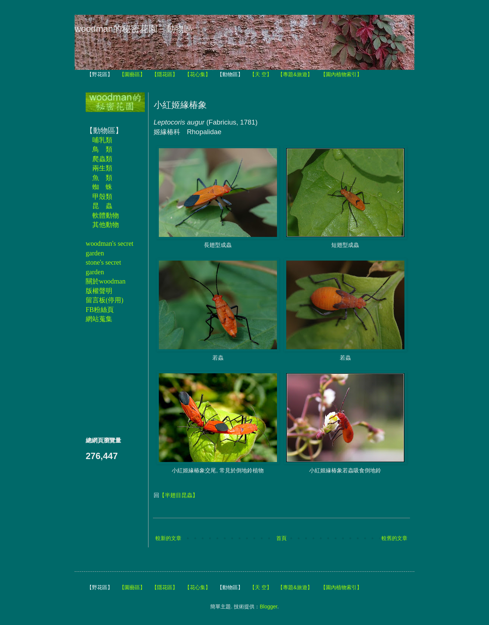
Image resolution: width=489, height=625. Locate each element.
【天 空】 (261, 74)
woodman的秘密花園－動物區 (134, 29)
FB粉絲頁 (100, 309)
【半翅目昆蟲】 (178, 495)
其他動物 (105, 224)
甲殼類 (102, 196)
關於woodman (106, 281)
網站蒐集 (99, 319)
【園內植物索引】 (341, 74)
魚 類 (102, 177)
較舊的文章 (394, 538)
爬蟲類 (102, 159)
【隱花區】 (165, 74)
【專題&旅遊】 (295, 74)
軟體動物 (105, 215)
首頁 (281, 538)
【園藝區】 (132, 74)
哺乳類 (102, 140)
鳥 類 (102, 149)
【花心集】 (198, 74)
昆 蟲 (102, 206)
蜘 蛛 (102, 187)
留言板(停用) (104, 300)
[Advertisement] (108, 379)
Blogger (268, 606)
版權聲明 (99, 291)
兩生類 (102, 168)
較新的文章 (168, 538)
